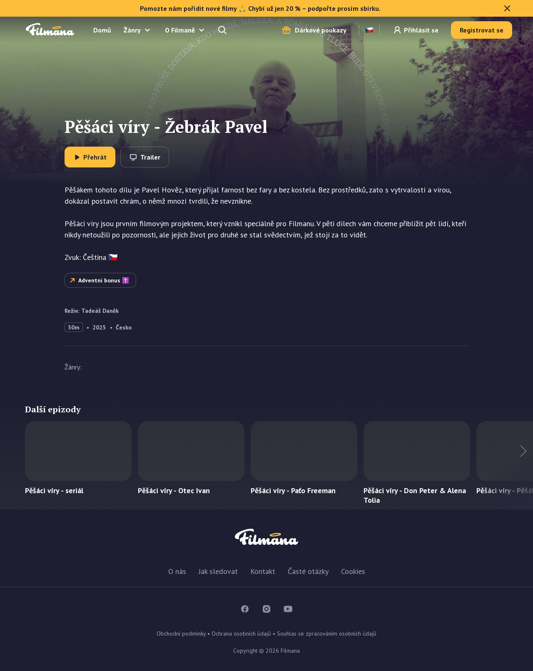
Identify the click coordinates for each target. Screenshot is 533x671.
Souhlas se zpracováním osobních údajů (326, 633)
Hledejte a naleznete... (223, 30)
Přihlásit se (421, 30)
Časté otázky (308, 571)
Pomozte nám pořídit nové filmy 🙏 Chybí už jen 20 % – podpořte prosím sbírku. (326, 8)
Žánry (132, 30)
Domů (102, 30)
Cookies (353, 571)
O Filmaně (180, 30)
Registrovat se (481, 30)
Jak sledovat (218, 571)
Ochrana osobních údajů (241, 633)
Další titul (508, 465)
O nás (177, 571)
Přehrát (95, 157)
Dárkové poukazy (320, 30)
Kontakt (262, 571)
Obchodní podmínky (181, 633)
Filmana (50, 29)
